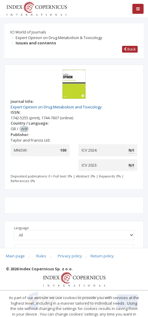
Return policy (102, 256)
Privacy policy (70, 256)
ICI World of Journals (28, 32)
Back (130, 49)
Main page (15, 256)
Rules (41, 256)
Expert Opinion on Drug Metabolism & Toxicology (59, 37)
